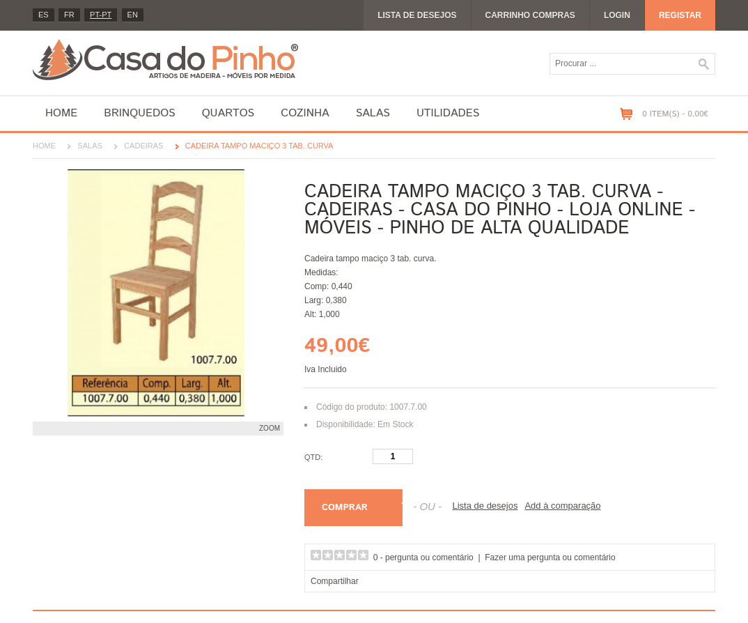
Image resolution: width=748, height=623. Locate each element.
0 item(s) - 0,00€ (675, 114)
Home (61, 113)
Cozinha (305, 113)
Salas (373, 113)
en (132, 14)
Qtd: (313, 457)
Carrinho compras (530, 15)
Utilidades (447, 113)
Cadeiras (143, 145)
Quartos (228, 113)
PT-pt (100, 14)
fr (69, 14)
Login (617, 15)
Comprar (345, 507)
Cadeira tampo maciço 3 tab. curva (259, 145)
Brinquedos (139, 113)
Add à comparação (562, 505)
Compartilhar (335, 581)
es (43, 14)
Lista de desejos (416, 15)
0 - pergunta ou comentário (423, 557)
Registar (680, 15)
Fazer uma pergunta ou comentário (550, 557)
